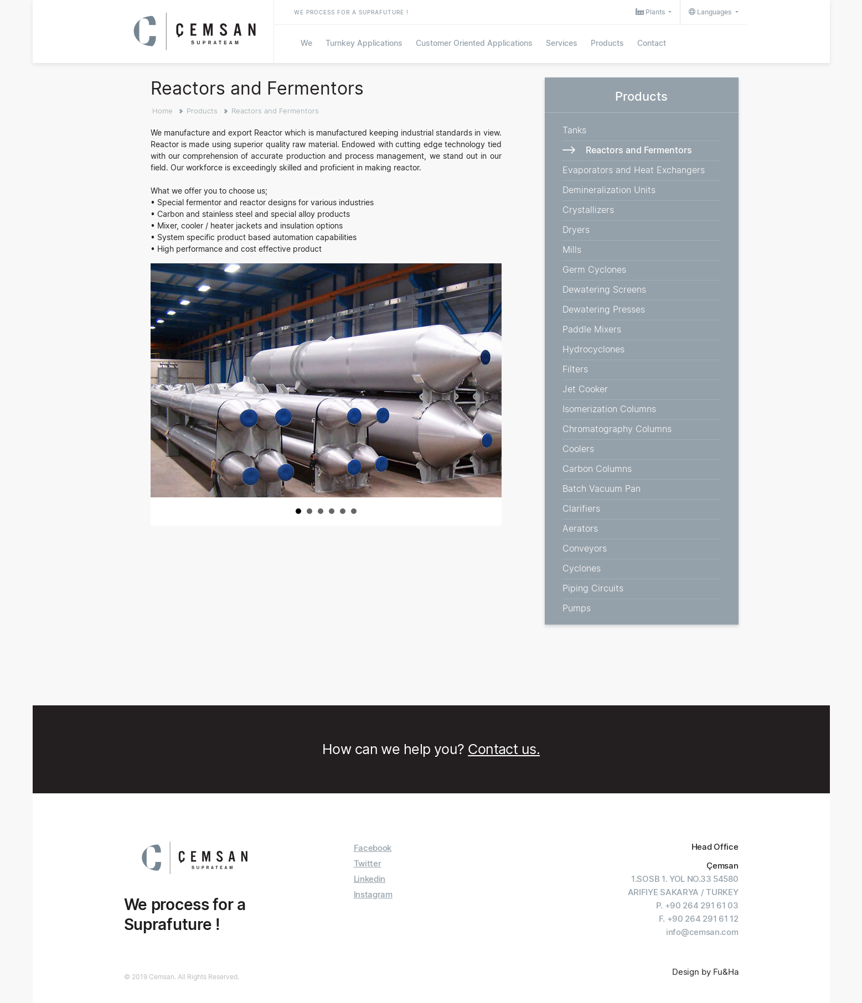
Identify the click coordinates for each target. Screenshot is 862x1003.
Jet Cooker (585, 388)
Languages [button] (711, 12)
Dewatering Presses (603, 309)
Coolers (578, 448)
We (306, 43)
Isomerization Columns (609, 408)
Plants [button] (651, 12)
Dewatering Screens (604, 289)
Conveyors (584, 548)
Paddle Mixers (591, 329)
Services (561, 43)
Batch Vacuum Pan (601, 488)
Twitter (367, 863)
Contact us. (504, 749)
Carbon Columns (597, 468)
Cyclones (581, 568)
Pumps (576, 608)
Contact (651, 43)
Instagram (373, 894)
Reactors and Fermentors (275, 110)
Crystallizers (588, 209)
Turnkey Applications (364, 43)
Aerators (580, 528)
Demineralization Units (608, 189)
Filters (575, 369)
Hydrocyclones (593, 349)
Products (607, 43)
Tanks (574, 130)
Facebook (373, 848)
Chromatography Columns (617, 428)
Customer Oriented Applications (474, 43)
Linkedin (370, 879)
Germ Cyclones (594, 269)
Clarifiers (581, 508)
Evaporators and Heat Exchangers (633, 169)
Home (162, 110)
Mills (571, 249)
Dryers (576, 229)
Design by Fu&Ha (705, 971)
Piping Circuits (592, 588)
